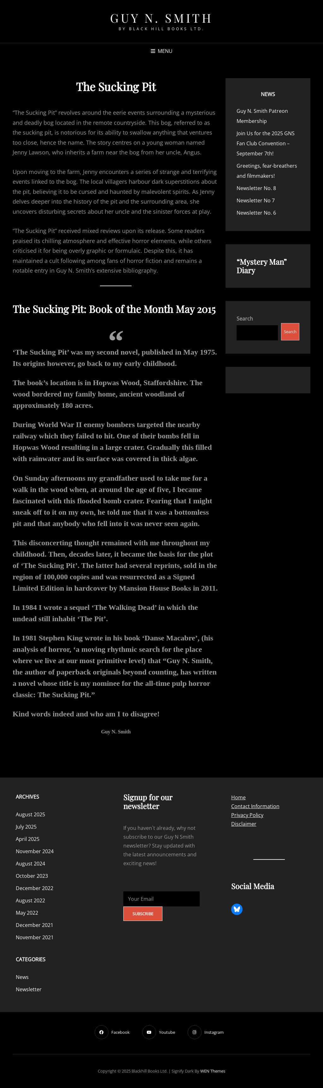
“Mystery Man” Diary (262, 266)
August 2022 (30, 900)
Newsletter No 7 (256, 200)
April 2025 (27, 839)
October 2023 (32, 875)
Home (238, 797)
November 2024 (35, 851)
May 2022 (27, 912)
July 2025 (26, 826)
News (268, 94)
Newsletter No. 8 (256, 188)
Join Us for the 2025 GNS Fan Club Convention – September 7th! (266, 143)
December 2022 (34, 888)
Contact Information (255, 806)
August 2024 (30, 863)
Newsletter (29, 989)
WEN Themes (212, 1071)
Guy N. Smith (161, 18)
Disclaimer (243, 823)
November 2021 (35, 937)
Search (245, 318)
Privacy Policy (247, 815)
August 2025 (30, 814)
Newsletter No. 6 (256, 212)
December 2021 (34, 925)
